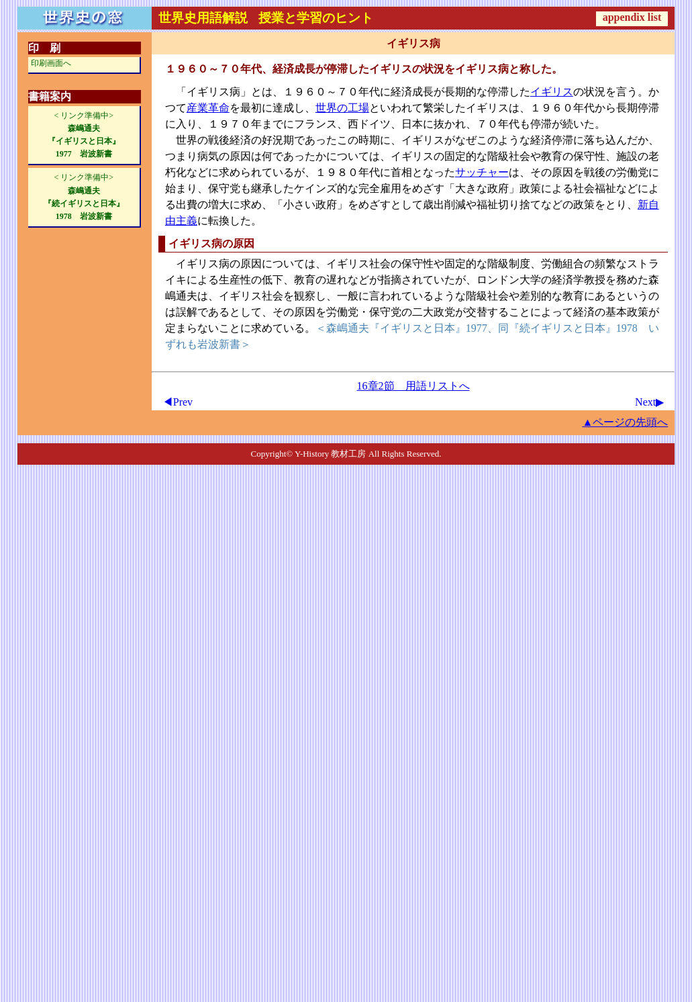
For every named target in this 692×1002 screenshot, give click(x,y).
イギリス (551, 91)
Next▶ (649, 402)
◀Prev (177, 402)
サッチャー (482, 172)
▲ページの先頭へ (625, 422)
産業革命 (208, 107)
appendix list (632, 17)
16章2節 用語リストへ (413, 386)
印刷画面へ (51, 63)
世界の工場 (342, 107)
